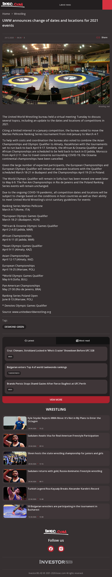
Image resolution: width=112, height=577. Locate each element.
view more (56, 399)
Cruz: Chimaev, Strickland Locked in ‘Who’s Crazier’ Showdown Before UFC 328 (50, 350)
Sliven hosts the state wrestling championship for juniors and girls (65, 453)
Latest (29, 340)
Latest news (65, 4)
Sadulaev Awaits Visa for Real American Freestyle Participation (63, 435)
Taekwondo (14, 373)
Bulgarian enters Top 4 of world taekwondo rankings (37, 367)
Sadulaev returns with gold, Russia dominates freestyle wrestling (65, 471)
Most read (83, 340)
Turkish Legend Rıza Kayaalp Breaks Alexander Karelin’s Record (63, 488)
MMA (10, 356)
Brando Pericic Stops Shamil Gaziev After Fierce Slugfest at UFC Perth (46, 383)
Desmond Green (14, 326)
